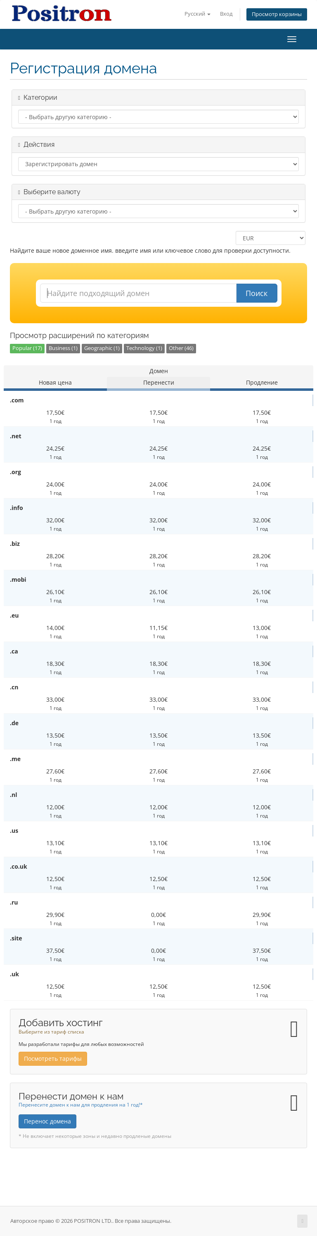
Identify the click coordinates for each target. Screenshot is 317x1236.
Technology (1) (144, 348)
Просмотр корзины (277, 14)
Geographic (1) (102, 348)
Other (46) (181, 348)
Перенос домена (47, 1121)
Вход (226, 13)
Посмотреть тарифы (53, 1058)
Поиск (256, 293)
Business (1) (63, 348)
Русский (198, 13)
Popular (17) (27, 348)
